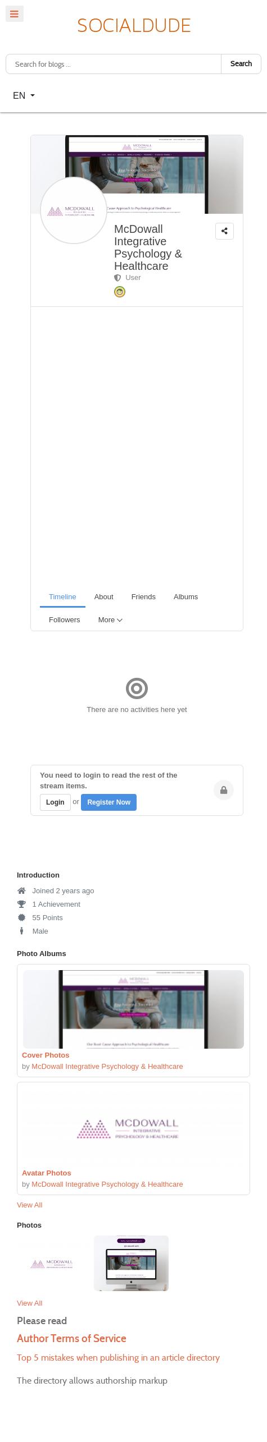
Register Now (108, 802)
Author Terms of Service (71, 1338)
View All (29, 1205)
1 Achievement (48, 904)
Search (241, 63)
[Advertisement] (133, 446)
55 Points (40, 917)
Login (55, 802)
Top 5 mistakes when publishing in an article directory (118, 1357)
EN (20, 95)
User (127, 277)
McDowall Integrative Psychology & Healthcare (148, 247)
